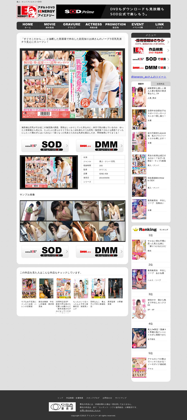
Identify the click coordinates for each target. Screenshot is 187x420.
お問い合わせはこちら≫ (90, 410)
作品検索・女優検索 (74, 398)
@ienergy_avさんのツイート (149, 76)
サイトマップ (121, 398)
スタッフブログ (93, 398)
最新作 (141, 84)
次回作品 (160, 84)
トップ (60, 398)
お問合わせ (107, 398)
